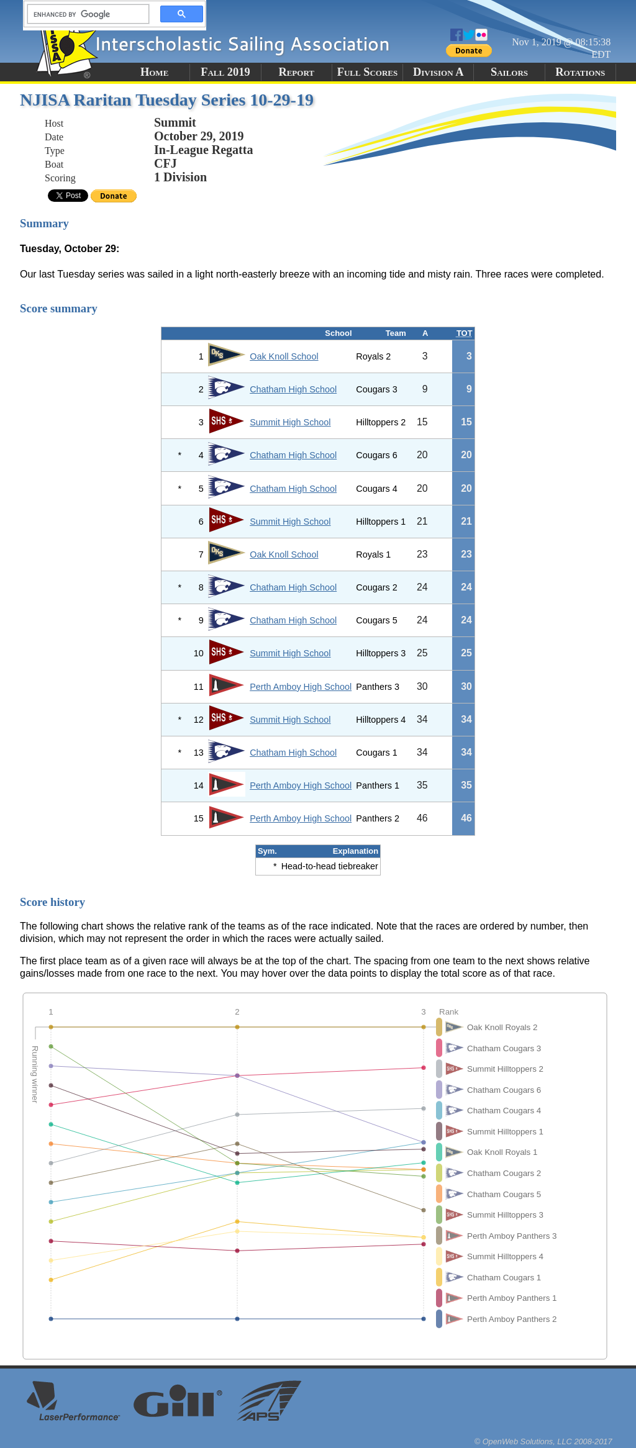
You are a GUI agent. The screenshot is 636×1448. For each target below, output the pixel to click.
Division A (438, 72)
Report (296, 72)
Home (154, 72)
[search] (84, 14)
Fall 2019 (225, 72)
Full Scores (367, 72)
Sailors (509, 72)
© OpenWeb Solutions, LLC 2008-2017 (543, 1441)
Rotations (580, 72)
